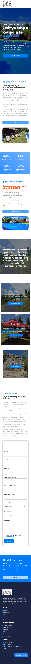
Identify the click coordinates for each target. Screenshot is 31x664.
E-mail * (15, 461)
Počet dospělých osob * (15, 479)
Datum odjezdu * (15, 513)
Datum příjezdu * (15, 504)
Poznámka (15, 527)
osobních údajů (10, 536)
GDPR (15, 660)
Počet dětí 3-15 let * (15, 487)
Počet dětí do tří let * (15, 496)
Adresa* (15, 470)
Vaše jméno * (15, 444)
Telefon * (15, 453)
